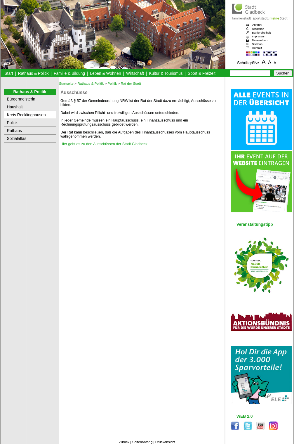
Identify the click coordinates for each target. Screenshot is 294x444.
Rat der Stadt (131, 83)
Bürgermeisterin (21, 99)
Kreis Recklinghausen (26, 115)
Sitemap (257, 44)
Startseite (66, 83)
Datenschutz (260, 40)
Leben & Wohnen (105, 73)
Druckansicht (165, 442)
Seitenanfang (142, 442)
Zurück (124, 442)
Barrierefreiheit (261, 32)
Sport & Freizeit (201, 73)
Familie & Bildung (69, 73)
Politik (12, 123)
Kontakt (257, 47)
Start (8, 73)
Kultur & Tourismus (165, 73)
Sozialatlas (17, 138)
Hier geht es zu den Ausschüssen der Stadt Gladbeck (103, 144)
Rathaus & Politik (33, 73)
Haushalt (15, 107)
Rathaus (14, 131)
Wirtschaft (135, 73)
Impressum (259, 36)
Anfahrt (257, 24)
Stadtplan (258, 28)
